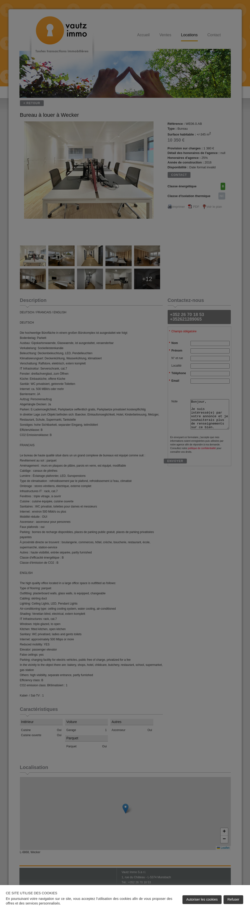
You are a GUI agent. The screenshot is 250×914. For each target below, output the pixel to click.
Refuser (233, 899)
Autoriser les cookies (202, 899)
